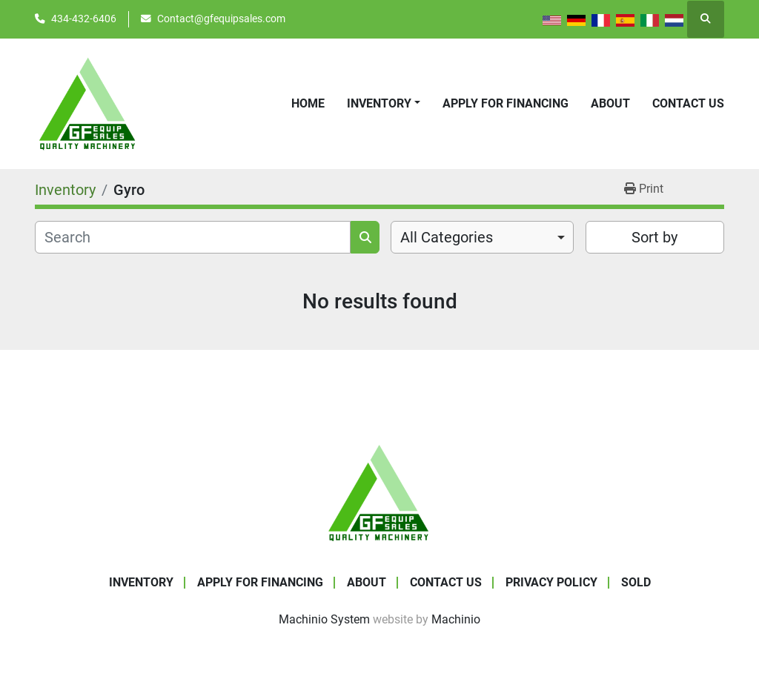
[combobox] (482, 237)
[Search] (193, 237)
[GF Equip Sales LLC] (379, 492)
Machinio (455, 619)
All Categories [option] (446, 237)
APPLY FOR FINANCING (506, 103)
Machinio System (324, 619)
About (610, 103)
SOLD (636, 582)
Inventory (379, 103)
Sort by (654, 237)
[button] (383, 104)
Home (308, 103)
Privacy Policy (551, 582)
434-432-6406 (83, 18)
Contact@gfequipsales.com (221, 18)
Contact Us (688, 103)
